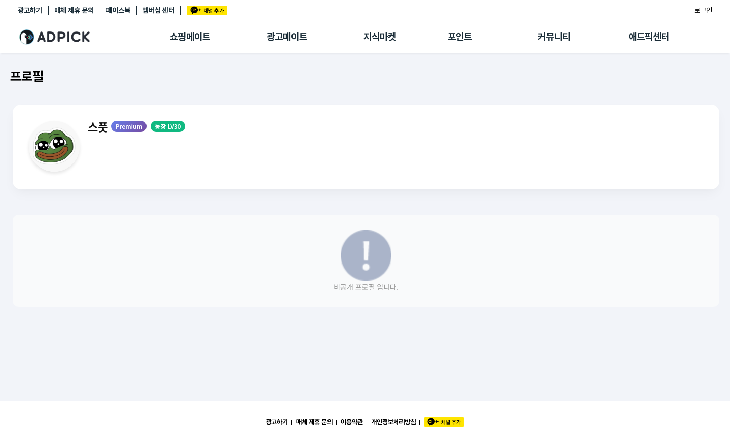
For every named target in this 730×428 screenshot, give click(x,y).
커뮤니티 (554, 37)
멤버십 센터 (158, 10)
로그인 (703, 10)
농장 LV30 (168, 126)
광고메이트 (287, 37)
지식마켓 (379, 37)
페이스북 (118, 10)
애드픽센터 (649, 37)
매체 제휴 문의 (74, 10)
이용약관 (352, 422)
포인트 (460, 37)
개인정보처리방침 (393, 422)
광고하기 (30, 10)
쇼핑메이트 (190, 37)
